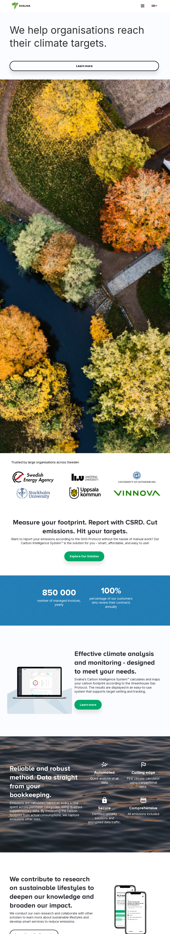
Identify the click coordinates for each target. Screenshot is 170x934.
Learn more (84, 66)
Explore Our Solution (84, 556)
